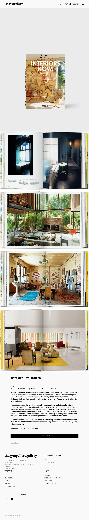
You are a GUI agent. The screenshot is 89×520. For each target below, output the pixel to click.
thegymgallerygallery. (21, 456)
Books (7, 481)
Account (74, 4)
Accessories (10, 486)
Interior (8, 483)
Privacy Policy (50, 475)
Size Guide (48, 481)
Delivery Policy (50, 483)
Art (6, 475)
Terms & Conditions (52, 478)
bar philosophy (51, 462)
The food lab (49, 460)
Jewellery (9, 478)
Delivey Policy (15, 443)
